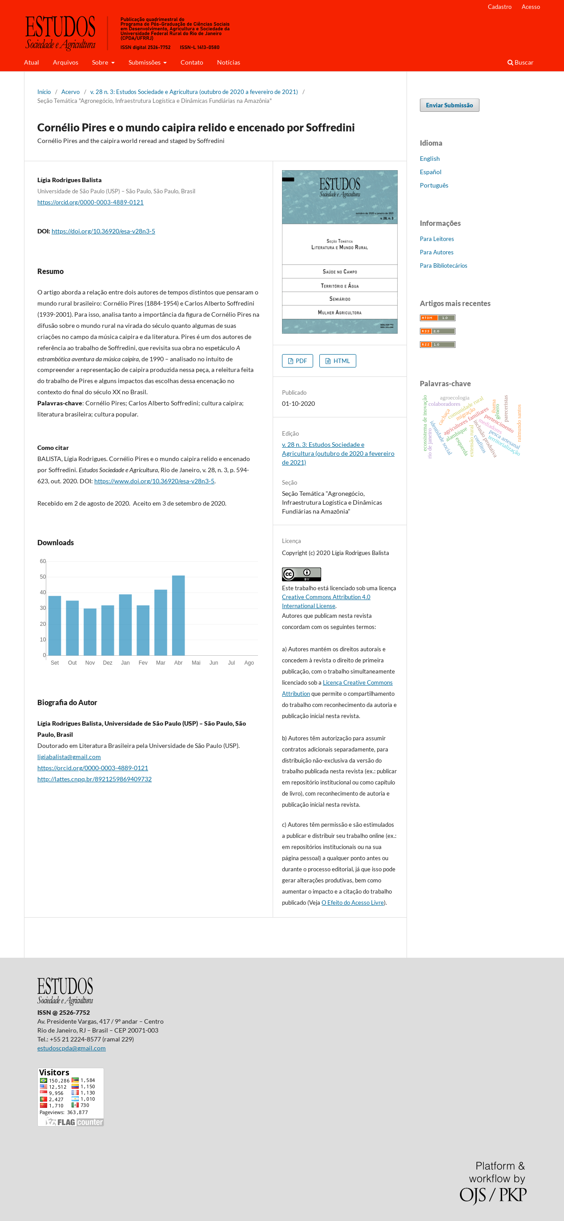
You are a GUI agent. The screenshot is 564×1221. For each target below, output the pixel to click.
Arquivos (65, 62)
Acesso (531, 6)
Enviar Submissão (449, 105)
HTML (341, 360)
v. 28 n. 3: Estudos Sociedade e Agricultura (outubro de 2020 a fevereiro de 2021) (194, 91)
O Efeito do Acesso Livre (353, 902)
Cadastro (500, 6)
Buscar (521, 62)
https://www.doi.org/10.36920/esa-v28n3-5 (154, 481)
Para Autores (437, 252)
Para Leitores (437, 238)
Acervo (70, 91)
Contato (192, 62)
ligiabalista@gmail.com (69, 756)
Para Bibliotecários (443, 265)
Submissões (145, 62)
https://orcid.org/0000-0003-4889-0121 (90, 202)
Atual (31, 62)
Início (44, 91)
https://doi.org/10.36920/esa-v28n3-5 (103, 231)
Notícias (228, 62)
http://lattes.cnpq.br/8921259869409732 (94, 779)
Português (434, 185)
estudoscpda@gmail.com (71, 1048)
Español (431, 172)
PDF (300, 360)
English (430, 158)
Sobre (100, 62)
